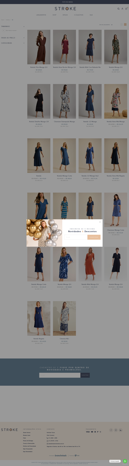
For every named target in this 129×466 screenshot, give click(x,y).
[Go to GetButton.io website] (125, 464)
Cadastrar (94, 237)
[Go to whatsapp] (125, 461)
